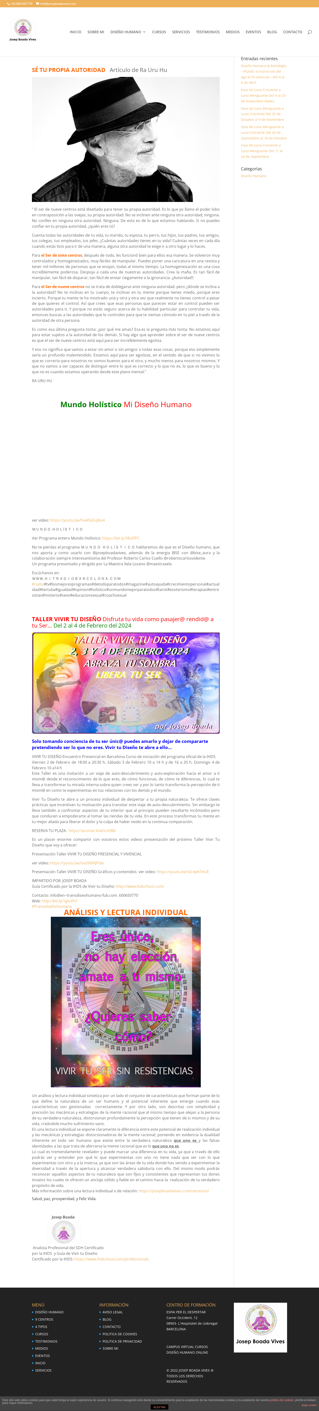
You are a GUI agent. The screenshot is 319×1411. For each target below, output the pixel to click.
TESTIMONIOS (208, 32)
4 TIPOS (41, 1326)
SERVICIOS (181, 32)
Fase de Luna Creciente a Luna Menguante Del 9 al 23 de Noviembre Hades (263, 95)
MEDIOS (233, 32)
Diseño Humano (253, 176)
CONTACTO (292, 32)
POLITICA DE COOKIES (120, 1334)
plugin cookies (309, 1405)
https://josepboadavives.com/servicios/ (174, 1190)
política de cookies (282, 1400)
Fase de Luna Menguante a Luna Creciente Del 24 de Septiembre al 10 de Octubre (264, 132)
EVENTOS (253, 32)
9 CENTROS (44, 1319)
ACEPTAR (159, 1407)
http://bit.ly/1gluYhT (59, 901)
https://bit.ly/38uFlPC (121, 538)
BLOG (272, 32)
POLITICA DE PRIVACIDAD (122, 1341)
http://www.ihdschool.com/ (140, 886)
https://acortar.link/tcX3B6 (92, 830)
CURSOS (159, 32)
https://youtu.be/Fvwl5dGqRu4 (77, 520)
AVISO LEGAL (113, 1312)
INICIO (75, 32)
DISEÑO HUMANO (125, 32)
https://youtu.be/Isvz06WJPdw (77, 863)
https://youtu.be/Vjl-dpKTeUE (183, 871)
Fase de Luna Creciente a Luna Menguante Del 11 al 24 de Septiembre (262, 151)
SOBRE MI (95, 32)
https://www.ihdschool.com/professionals (111, 1259)
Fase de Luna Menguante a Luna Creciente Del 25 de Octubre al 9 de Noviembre (262, 114)
